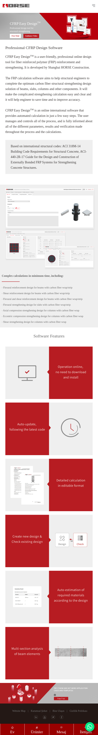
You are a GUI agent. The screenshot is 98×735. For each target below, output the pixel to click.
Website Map (19, 711)
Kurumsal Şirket (39, 711)
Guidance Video (31, 36)
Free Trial (15, 36)
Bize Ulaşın (58, 711)
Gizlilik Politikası (78, 711)
